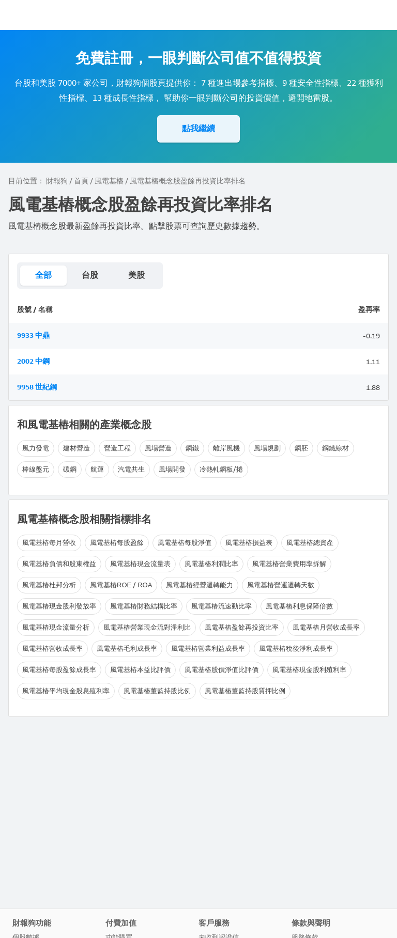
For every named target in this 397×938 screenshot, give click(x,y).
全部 (43, 275)
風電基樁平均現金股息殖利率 (66, 691)
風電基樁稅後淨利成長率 (296, 648)
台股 (90, 275)
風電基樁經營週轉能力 (199, 585)
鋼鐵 (192, 448)
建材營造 (76, 448)
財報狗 (57, 181)
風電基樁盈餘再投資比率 (242, 627)
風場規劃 (267, 448)
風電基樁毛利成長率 (127, 648)
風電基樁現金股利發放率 (59, 606)
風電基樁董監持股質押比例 (245, 691)
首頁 (81, 181)
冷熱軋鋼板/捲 (221, 469)
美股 (136, 275)
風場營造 (158, 448)
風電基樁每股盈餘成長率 (59, 670)
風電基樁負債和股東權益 (59, 564)
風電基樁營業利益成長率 (208, 648)
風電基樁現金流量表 (140, 564)
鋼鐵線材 (335, 448)
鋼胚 (301, 448)
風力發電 (35, 448)
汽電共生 (131, 469)
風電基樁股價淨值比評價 (221, 670)
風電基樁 (109, 181)
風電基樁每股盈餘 (117, 542)
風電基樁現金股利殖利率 (309, 670)
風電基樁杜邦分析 (49, 585)
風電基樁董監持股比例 (157, 691)
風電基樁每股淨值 (184, 542)
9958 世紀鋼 (37, 387)
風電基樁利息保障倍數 (299, 606)
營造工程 (117, 448)
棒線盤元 (35, 469)
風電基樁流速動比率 (221, 606)
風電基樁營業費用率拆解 (289, 564)
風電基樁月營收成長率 (326, 627)
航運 (97, 469)
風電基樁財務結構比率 (143, 606)
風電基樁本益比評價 (140, 670)
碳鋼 (70, 469)
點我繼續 (198, 128)
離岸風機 (226, 448)
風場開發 (172, 469)
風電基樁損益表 (248, 542)
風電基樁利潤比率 (211, 564)
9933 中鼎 (33, 335)
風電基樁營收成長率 (52, 648)
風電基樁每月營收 (49, 542)
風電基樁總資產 (309, 542)
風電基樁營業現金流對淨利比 (147, 627)
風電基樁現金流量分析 (55, 627)
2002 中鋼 (33, 361)
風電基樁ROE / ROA (121, 585)
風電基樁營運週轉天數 (280, 585)
